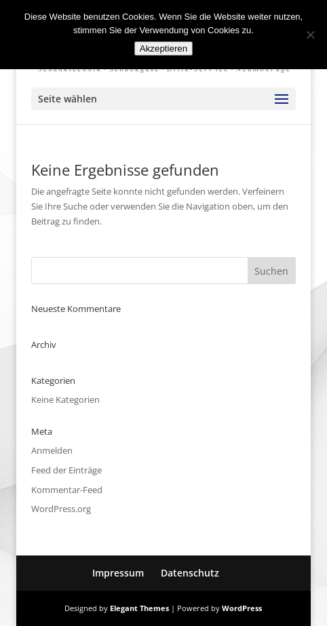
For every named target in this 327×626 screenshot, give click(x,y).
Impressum (118, 572)
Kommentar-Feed (66, 490)
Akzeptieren (163, 48)
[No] (310, 34)
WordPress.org (61, 509)
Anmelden (52, 450)
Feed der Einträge (66, 470)
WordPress (242, 608)
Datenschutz (190, 572)
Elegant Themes (139, 608)
